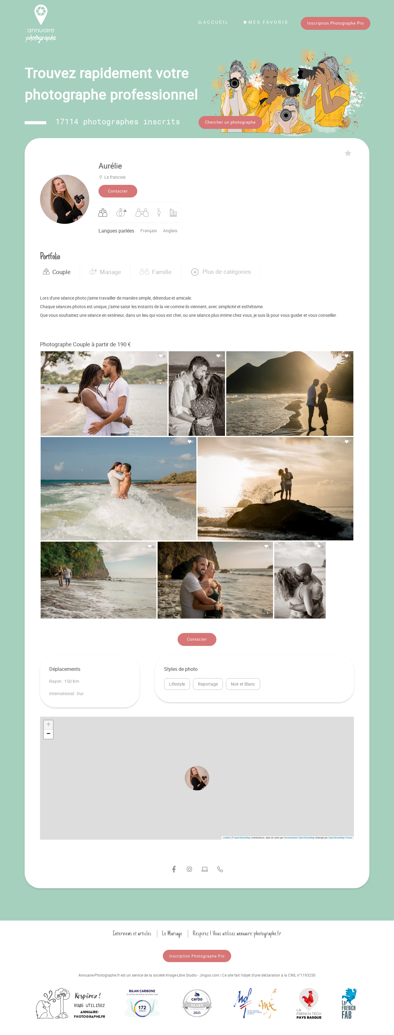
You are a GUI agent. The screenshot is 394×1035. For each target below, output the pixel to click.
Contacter (118, 189)
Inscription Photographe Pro (335, 23)
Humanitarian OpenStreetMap (299, 835)
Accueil (213, 22)
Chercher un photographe (230, 122)
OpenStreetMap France (340, 835)
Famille (155, 270)
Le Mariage (172, 931)
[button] (220, 269)
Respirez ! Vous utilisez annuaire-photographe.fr (237, 931)
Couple (56, 270)
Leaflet (226, 835)
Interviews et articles (132, 931)
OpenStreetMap (242, 835)
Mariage (105, 270)
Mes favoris (265, 22)
